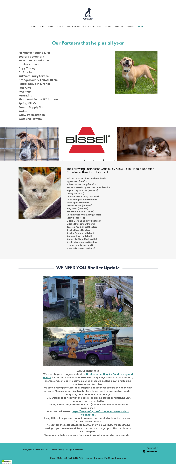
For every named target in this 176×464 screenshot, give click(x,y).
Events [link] (60, 26)
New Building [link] (73, 26)
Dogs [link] (42, 26)
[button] (141, 26)
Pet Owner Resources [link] (115, 458)
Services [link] (119, 26)
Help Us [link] (108, 26)
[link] (88, 14)
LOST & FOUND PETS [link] (92, 26)
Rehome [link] (130, 26)
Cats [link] (50, 26)
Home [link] (33, 26)
